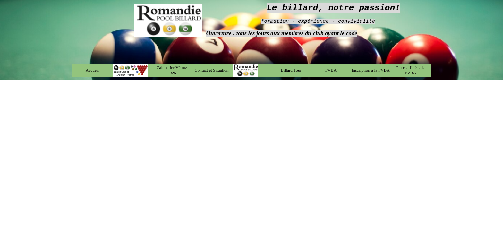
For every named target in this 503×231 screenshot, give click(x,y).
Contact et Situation (212, 70)
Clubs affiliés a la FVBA (410, 70)
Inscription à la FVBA (371, 70)
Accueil (92, 70)
